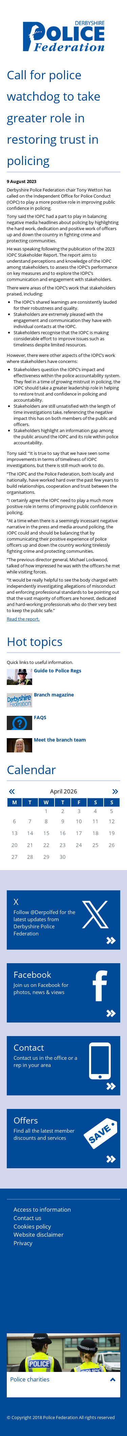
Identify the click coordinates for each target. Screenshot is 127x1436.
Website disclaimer (39, 1234)
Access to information (42, 1209)
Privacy (23, 1243)
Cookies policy (32, 1226)
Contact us (27, 1218)
